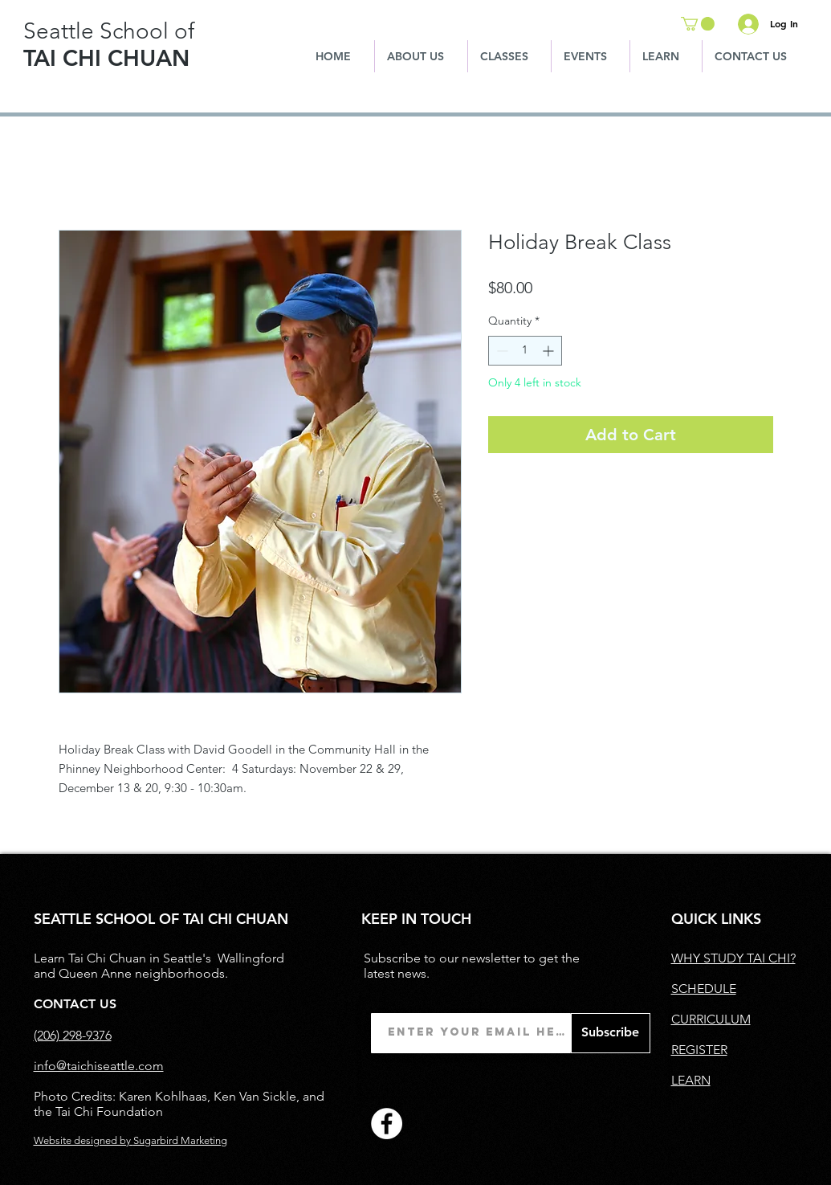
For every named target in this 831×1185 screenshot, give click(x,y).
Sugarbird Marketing (180, 1140)
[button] (698, 24)
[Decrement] (501, 351)
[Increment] (550, 351)
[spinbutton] (525, 351)
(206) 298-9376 (73, 1035)
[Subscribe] (610, 1033)
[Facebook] (386, 1123)
